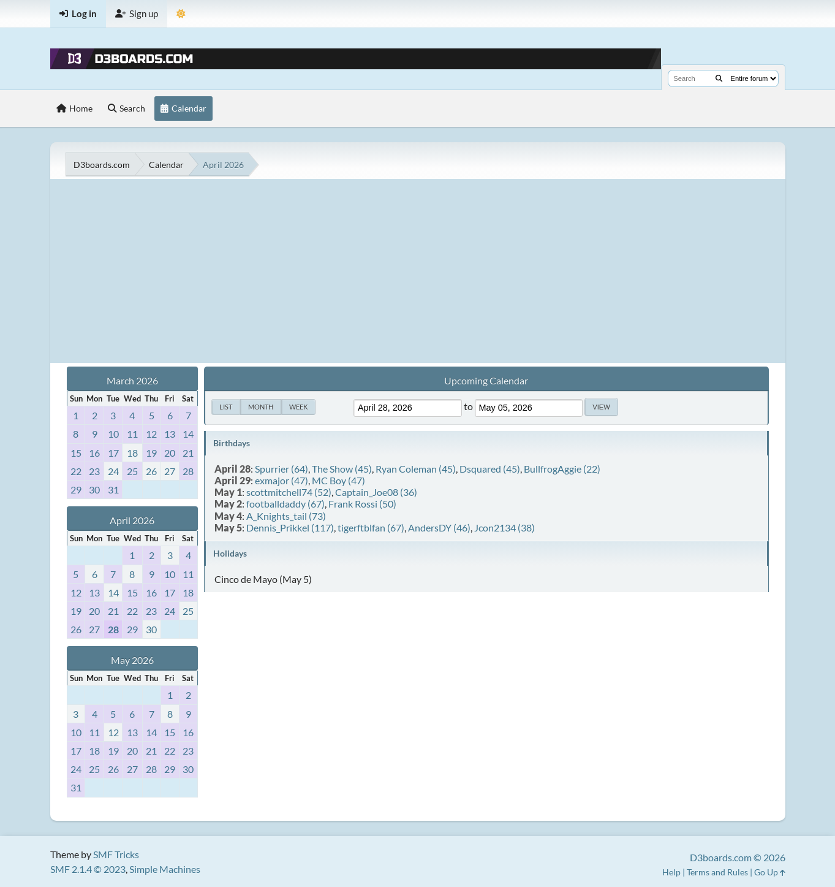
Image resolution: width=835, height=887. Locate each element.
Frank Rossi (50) (362, 503)
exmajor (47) (281, 480)
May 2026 (132, 660)
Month (260, 407)
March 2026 (132, 380)
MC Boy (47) (338, 480)
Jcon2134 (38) (504, 527)
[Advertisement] (417, 271)
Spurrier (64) (281, 468)
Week (298, 407)
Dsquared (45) (489, 468)
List (225, 407)
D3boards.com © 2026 (737, 857)
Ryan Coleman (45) (416, 468)
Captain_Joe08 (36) (376, 492)
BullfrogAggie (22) (562, 468)
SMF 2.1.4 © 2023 (88, 869)
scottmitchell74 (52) (288, 492)
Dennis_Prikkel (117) (290, 527)
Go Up (769, 872)
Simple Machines (164, 869)
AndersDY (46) (439, 527)
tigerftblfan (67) (371, 527)
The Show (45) (342, 468)
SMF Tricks (116, 854)
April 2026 (132, 520)
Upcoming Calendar (486, 380)
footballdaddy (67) (285, 503)
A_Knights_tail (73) (286, 516)
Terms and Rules (717, 872)
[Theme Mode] (181, 14)
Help (671, 872)
